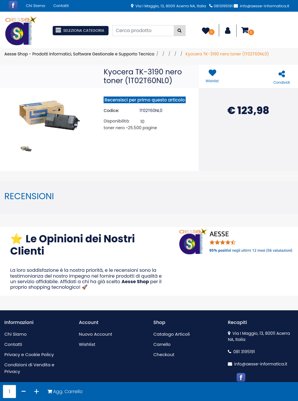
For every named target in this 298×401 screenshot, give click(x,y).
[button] (180, 30)
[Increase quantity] (36, 391)
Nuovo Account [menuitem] (95, 334)
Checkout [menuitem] (163, 354)
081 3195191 (241, 352)
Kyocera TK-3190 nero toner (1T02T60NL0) (227, 54)
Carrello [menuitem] (162, 344)
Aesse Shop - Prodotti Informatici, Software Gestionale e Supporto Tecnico (79, 54)
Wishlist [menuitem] (87, 344)
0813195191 (221, 6)
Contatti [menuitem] (61, 5)
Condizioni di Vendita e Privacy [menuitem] (29, 368)
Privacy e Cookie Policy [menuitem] (29, 354)
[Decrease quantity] (24, 391)
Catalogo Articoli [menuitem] (171, 334)
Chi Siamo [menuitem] (35, 5)
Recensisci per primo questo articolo (144, 100)
